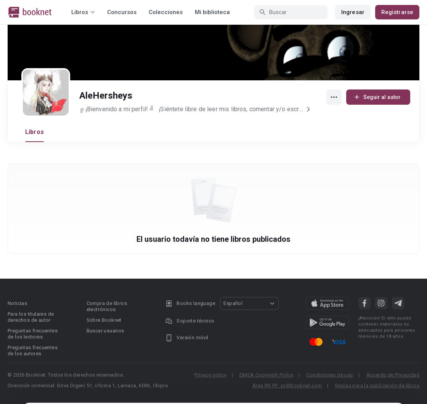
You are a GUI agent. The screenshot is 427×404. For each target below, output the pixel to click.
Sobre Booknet (104, 320)
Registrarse (397, 12)
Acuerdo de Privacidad (392, 375)
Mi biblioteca (212, 12)
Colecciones (166, 12)
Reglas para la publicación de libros (377, 385)
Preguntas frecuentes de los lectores (33, 334)
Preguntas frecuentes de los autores (33, 350)
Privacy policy (210, 375)
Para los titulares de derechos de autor (31, 317)
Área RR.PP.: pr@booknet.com (287, 385)
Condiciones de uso (329, 375)
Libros (34, 132)
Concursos (121, 12)
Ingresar (352, 12)
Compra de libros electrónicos (107, 306)
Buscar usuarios (105, 331)
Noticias (17, 303)
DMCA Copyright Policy (266, 375)
